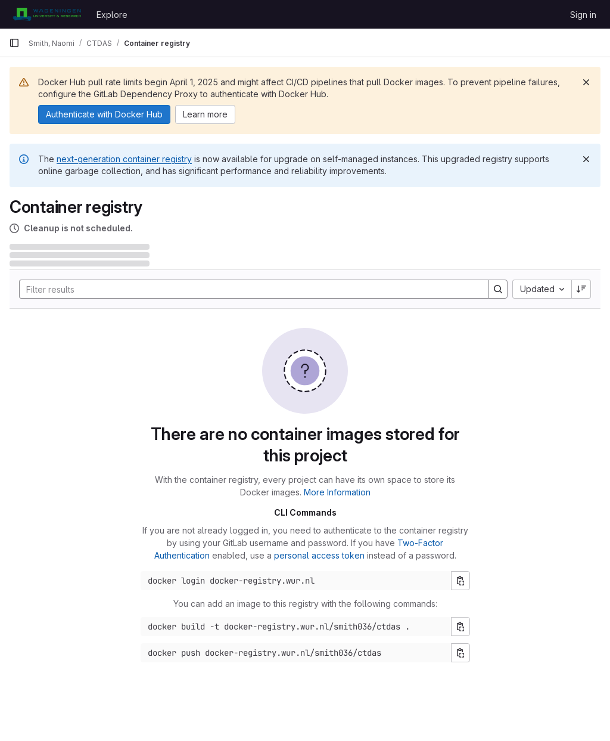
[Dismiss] (586, 82)
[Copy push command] (460, 652)
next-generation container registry (124, 159)
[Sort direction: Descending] (581, 289)
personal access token (319, 555)
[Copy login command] (460, 580)
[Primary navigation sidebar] (14, 42)
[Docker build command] (296, 626)
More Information (337, 492)
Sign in (583, 15)
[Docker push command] (296, 652)
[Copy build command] (460, 626)
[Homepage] (47, 14)
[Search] (248, 289)
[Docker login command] (296, 580)
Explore (112, 15)
